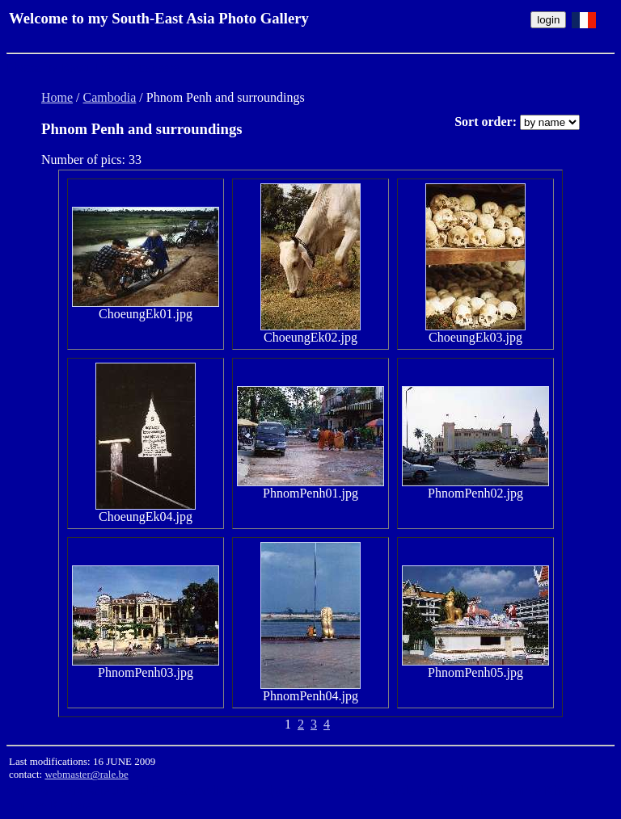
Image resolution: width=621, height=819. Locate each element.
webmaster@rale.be (86, 774)
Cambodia (110, 97)
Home (57, 97)
